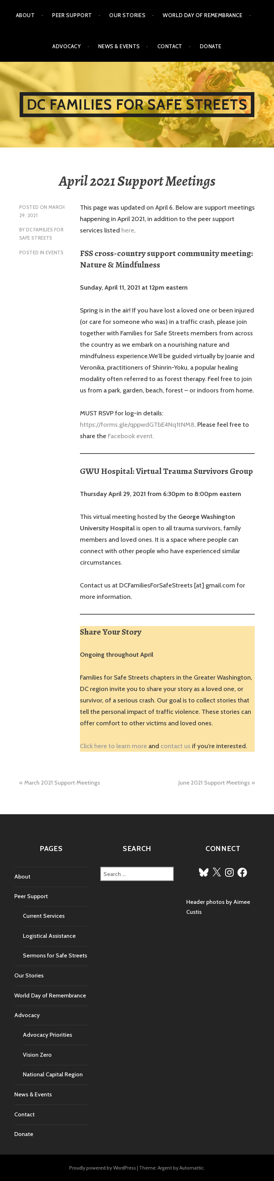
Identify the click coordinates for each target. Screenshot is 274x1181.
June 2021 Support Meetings (214, 782)
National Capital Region (53, 1074)
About (25, 15)
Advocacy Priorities (47, 1034)
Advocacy (66, 46)
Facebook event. (131, 436)
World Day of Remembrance (202, 15)
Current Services (44, 915)
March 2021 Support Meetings (62, 782)
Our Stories (127, 15)
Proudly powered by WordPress (102, 1168)
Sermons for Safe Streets (55, 955)
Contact (169, 46)
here (127, 230)
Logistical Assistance (49, 935)
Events (55, 252)
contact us (176, 746)
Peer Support (72, 15)
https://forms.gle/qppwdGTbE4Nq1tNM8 (137, 425)
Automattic (191, 1168)
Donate (211, 46)
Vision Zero (37, 1054)
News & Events (119, 46)
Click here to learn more (113, 746)
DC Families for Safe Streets (137, 104)
